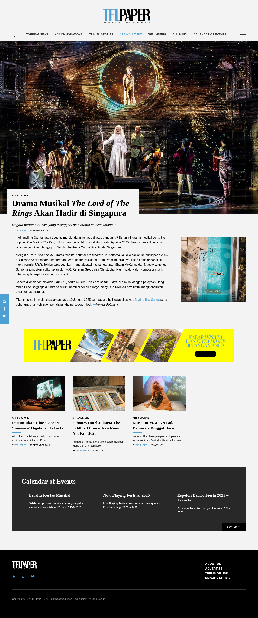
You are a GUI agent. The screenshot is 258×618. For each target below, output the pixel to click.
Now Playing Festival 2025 (126, 495)
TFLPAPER (38, 598)
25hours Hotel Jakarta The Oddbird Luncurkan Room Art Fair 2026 (97, 428)
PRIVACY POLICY (218, 578)
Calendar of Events (210, 34)
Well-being (157, 34)
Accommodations (68, 34)
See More (233, 526)
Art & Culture (131, 34)
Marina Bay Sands (147, 299)
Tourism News (37, 34)
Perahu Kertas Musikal (49, 495)
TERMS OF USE (216, 573)
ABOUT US (213, 563)
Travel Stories (101, 34)
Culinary (180, 34)
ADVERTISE (214, 568)
